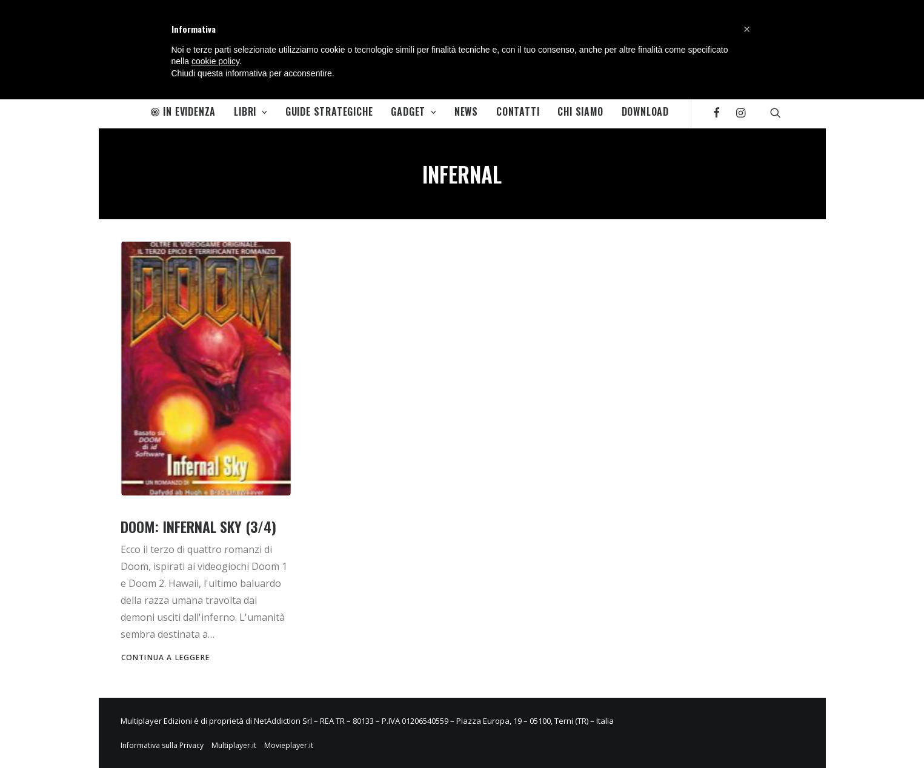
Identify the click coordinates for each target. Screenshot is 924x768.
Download (645, 111)
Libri (250, 111)
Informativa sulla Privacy (162, 745)
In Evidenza (183, 111)
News (466, 111)
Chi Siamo (580, 111)
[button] (747, 29)
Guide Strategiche (329, 111)
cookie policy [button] (215, 61)
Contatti (517, 111)
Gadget (413, 111)
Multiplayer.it (233, 745)
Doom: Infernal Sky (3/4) (198, 526)
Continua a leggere (165, 657)
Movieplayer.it (288, 745)
